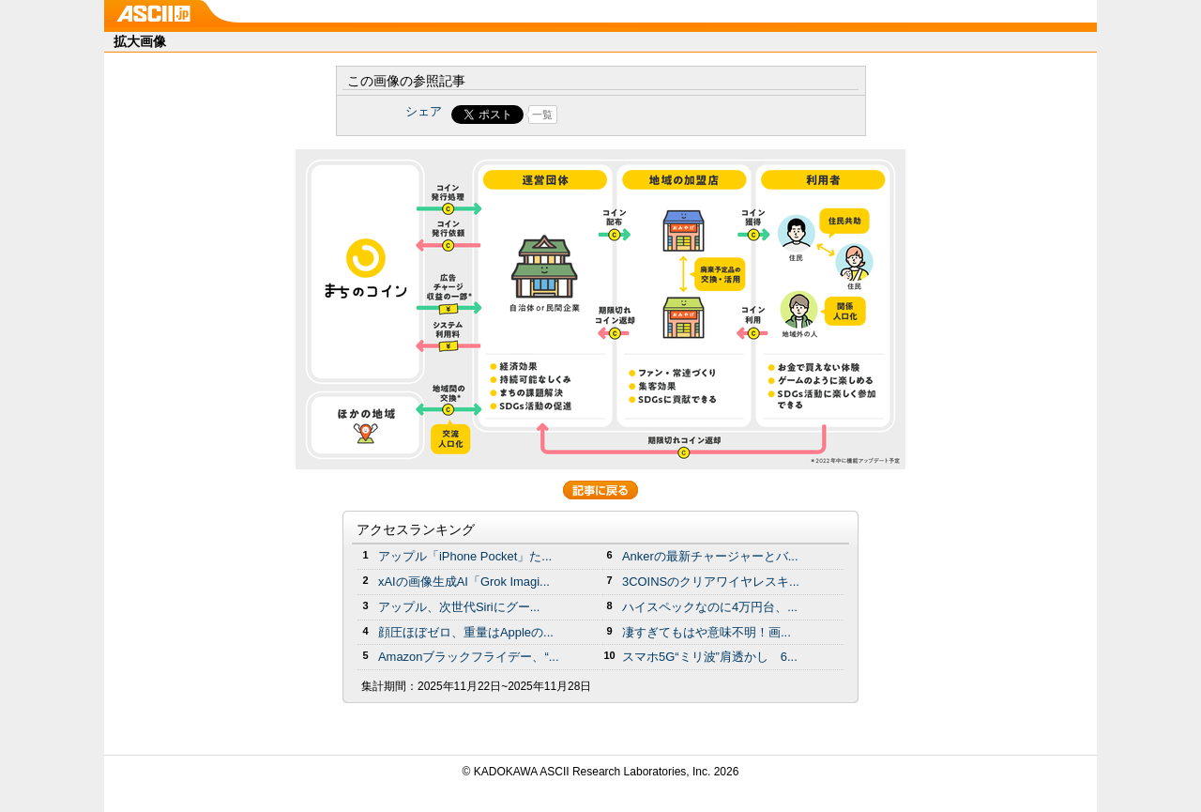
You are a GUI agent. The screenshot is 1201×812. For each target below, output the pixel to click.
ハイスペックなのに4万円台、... (710, 607)
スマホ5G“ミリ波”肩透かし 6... (710, 657)
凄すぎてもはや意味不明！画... (706, 632)
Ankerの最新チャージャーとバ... (710, 556)
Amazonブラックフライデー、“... (468, 657)
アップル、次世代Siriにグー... (459, 607)
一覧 (542, 114)
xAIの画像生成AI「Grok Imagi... (464, 582)
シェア (423, 111)
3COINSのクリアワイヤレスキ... (710, 582)
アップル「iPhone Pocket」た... (465, 556)
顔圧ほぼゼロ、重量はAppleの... (466, 632)
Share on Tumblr (670, 114)
